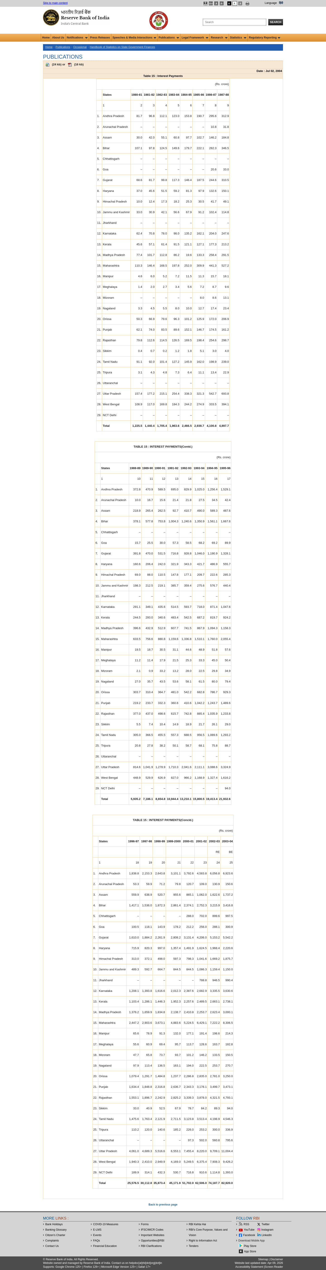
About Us (58, 37)
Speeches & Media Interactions (134, 37)
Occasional (79, 47)
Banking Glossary (56, 1229)
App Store (250, 1251)
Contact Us (52, 1246)
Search (275, 22)
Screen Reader (274, 1266)
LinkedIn (266, 1235)
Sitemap (263, 1259)
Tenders (194, 1246)
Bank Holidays (54, 1224)
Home (46, 37)
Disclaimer (276, 1259)
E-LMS (97, 1229)
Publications (169, 37)
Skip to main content (55, 3)
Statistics (238, 37)
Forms (145, 1224)
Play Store (250, 1246)
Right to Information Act (203, 1240)
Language (271, 3)
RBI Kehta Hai (197, 1224)
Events (97, 1235)
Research (219, 37)
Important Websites (152, 1235)
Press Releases (100, 37)
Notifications (77, 37)
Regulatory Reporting (264, 37)
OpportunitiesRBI (153, 1240)
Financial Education (105, 1246)
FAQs (96, 1240)
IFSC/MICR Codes (152, 1229)
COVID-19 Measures (105, 1224)
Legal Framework (195, 37)
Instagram (267, 1229)
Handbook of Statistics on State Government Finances (122, 47)
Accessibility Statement (249, 1266)
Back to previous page (163, 1204)
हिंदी (281, 3)
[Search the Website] (234, 22)
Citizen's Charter (55, 1235)
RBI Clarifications (151, 1246)
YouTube (249, 1229)
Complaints (52, 1240)
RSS (246, 1224)
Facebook (249, 1235)
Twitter (265, 1224)
